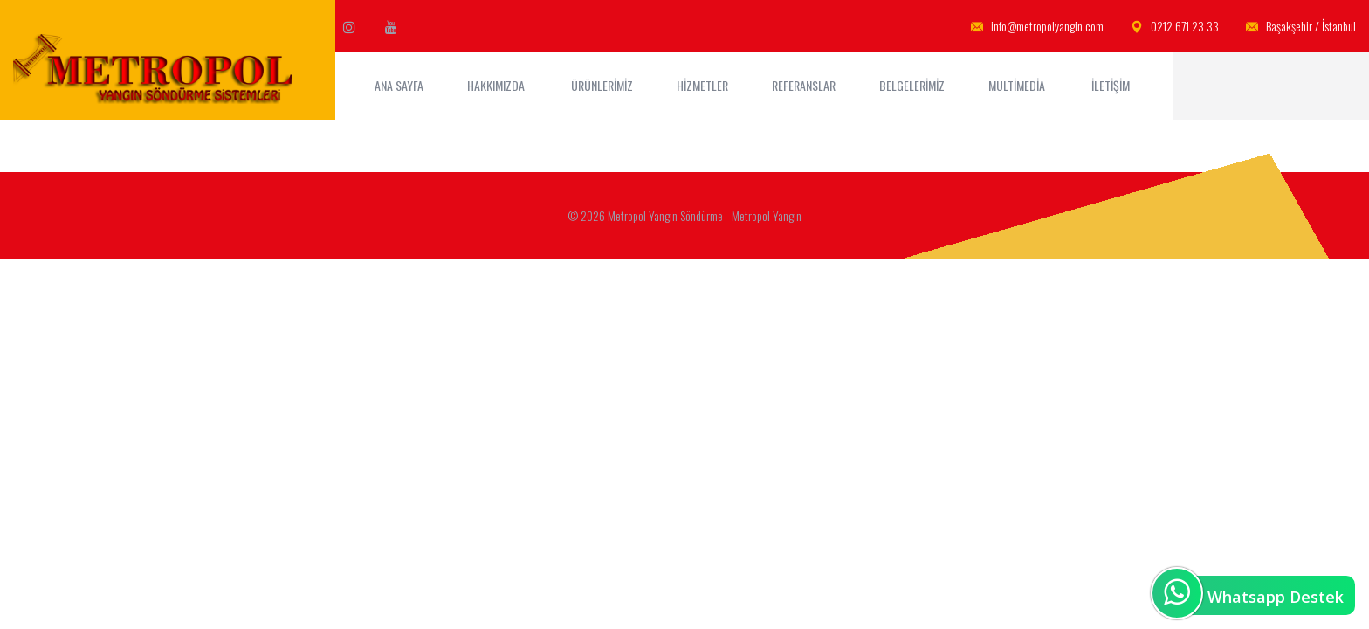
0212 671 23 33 (1175, 27)
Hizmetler (702, 85)
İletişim (1111, 85)
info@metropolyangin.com (1037, 27)
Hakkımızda (497, 85)
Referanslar (804, 85)
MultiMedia (1018, 85)
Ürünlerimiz (602, 85)
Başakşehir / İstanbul (1301, 27)
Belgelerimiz (912, 85)
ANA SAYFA (399, 85)
